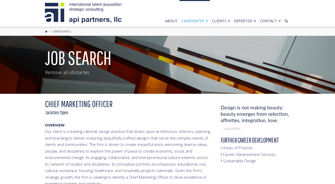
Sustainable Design (238, 160)
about (171, 20)
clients (221, 20)
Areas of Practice (237, 147)
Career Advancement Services (248, 154)
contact (270, 20)
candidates (195, 20)
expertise (245, 20)
